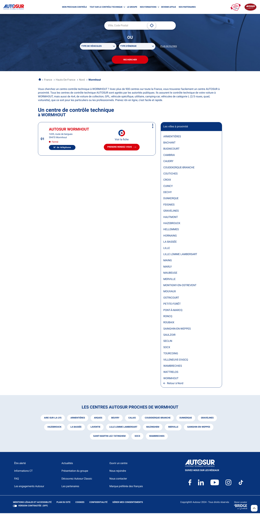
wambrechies (156, 437)
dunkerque (186, 418)
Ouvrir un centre (118, 464)
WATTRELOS (170, 372)
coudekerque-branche (158, 418)
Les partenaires (70, 487)
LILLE (166, 248)
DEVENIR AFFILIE (168, 7)
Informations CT (23, 471)
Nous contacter (118, 479)
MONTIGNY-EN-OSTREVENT (179, 285)
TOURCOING (170, 354)
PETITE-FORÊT (172, 304)
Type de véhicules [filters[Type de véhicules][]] (91, 46)
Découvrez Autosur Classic (77, 479)
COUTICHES (170, 174)
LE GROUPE (132, 7)
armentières (77, 418)
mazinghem (152, 428)
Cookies (79, 503)
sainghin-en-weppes (199, 428)
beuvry (115, 418)
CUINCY (168, 186)
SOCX (166, 347)
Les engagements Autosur (29, 487)
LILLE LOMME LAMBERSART (180, 254)
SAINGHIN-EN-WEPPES (177, 329)
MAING (167, 261)
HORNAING (170, 236)
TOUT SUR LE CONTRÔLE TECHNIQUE (106, 7)
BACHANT (169, 143)
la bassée (75, 428)
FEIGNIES (169, 205)
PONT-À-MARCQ (172, 310)
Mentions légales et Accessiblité (32, 503)
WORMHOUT (170, 378)
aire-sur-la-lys (52, 418)
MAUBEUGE (170, 273)
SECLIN (167, 341)
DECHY (167, 193)
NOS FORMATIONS (148, 7)
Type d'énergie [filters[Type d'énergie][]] (128, 46)
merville (173, 428)
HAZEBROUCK (171, 223)
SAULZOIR (169, 335)
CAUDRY (168, 162)
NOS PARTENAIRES (187, 7)
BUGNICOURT (171, 149)
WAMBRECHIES (172, 366)
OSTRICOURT (171, 298)
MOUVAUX (169, 292)
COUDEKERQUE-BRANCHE (179, 168)
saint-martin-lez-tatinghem (109, 437)
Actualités (67, 464)
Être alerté (20, 464)
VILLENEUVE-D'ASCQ (175, 360)
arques (98, 418)
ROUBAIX (168, 323)
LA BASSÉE (170, 242)
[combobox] (124, 25)
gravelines (207, 418)
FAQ (16, 479)
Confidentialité (98, 503)
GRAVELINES (171, 211)
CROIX (167, 180)
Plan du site (63, 503)
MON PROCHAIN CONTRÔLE (74, 7)
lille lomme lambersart (123, 428)
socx (137, 437)
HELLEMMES (171, 230)
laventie (95, 428)
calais (132, 418)
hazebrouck (54, 428)
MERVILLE (169, 279)
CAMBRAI (169, 155)
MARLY (167, 267)
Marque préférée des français (126, 487)
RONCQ (167, 316)
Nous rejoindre (117, 471)
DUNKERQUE (171, 199)
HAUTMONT (170, 217)
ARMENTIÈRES (172, 137)
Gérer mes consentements (127, 503)
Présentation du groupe (75, 471)
